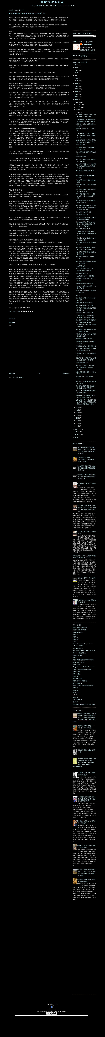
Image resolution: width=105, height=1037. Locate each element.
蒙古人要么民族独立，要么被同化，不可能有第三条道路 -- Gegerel (85, 367)
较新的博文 (12, 373)
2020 (76, 80)
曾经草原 (75, 702)
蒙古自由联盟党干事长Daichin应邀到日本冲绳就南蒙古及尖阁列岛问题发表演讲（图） (86, 207)
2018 (76, 86)
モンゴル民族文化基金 (79, 653)
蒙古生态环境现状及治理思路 (84, 305)
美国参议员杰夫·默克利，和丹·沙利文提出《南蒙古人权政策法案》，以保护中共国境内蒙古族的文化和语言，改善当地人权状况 (84, 718)
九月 (77, 112)
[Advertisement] (38, 367)
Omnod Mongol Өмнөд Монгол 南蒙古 (84, 704)
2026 (76, 64)
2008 (76, 437)
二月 (77, 423)
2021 (76, 78)
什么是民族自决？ (81, 266)
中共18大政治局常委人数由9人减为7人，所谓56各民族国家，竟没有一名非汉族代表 (85, 224)
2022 (76, 75)
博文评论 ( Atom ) (18, 377)
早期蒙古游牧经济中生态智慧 (84, 283)
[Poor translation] (54, 1013)
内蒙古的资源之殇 (81, 156)
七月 (77, 410)
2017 (76, 88)
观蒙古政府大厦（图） (82, 362)
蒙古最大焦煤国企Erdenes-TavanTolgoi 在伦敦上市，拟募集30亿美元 (86, 324)
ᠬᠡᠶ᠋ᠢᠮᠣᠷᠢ (75, 695)
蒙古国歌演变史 (80, 144)
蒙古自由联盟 (76, 664)
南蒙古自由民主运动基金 (80, 627)
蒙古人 (78, 295)
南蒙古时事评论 (52, 2)
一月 (77, 426)
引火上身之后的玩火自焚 (83, 228)
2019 (76, 83)
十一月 (78, 107)
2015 (76, 94)
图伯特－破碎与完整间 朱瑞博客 (82, 669)
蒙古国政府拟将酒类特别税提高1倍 (86, 320)
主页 (39, 373)
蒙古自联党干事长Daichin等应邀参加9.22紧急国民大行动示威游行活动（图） (86, 166)
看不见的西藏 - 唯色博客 (80, 681)
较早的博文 (66, 373)
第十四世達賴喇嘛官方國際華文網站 (83, 660)
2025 (76, 67)
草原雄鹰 (75, 690)
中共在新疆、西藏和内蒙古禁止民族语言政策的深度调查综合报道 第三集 (86, 476)
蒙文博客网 (76, 692)
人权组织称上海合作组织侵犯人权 (86, 346)
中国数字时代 (76, 671)
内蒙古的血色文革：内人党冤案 (86, 578)
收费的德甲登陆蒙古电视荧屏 (84, 302)
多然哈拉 (75, 697)
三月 (77, 420)
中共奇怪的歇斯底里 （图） (84, 212)
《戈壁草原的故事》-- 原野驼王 (85, 276)
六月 (77, 412)
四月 (77, 418)
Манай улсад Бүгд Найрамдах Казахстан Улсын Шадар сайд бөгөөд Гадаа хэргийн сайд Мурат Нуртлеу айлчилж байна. (84, 762)
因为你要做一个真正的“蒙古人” (85, 338)
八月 (77, 407)
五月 (77, 415)
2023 (76, 72)
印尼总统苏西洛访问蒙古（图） (85, 312)
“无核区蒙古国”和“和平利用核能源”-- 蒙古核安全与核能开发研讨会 (86, 233)
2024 (76, 70)
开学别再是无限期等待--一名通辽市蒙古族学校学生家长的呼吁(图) (85, 196)
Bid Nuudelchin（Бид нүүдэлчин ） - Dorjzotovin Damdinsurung (85, 459)
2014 (76, 96)
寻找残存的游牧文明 (82, 273)
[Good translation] (49, 1013)
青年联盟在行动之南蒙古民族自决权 (83, 685)
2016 (76, 91)
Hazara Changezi (78, 632)
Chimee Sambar (77, 655)
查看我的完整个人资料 (87, 50)
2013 (76, 99)
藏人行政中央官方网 (78, 662)
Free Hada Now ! (78, 648)
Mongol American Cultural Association (84, 667)
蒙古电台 (75, 688)
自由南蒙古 (76, 639)
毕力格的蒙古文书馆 (82, 214)
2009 (76, 434)
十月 (77, 109)
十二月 (78, 104)
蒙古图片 (75, 634)
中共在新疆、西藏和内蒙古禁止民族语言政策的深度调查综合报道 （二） (86, 468)
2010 (76, 432)
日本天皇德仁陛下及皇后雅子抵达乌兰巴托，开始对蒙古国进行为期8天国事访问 (86, 799)
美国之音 (75, 676)
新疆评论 (75, 637)
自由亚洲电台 (76, 674)
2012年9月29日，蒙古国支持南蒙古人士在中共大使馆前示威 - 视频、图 (86, 135)
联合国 (75, 657)
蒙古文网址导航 (77, 683)
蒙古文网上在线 (77, 699)
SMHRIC (75, 641)
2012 (76, 102)
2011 (76, 429)
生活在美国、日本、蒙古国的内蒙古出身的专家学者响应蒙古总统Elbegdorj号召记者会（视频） (86, 402)
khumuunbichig (77, 678)
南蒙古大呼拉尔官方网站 (80, 630)
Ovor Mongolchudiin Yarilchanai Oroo (84, 650)
